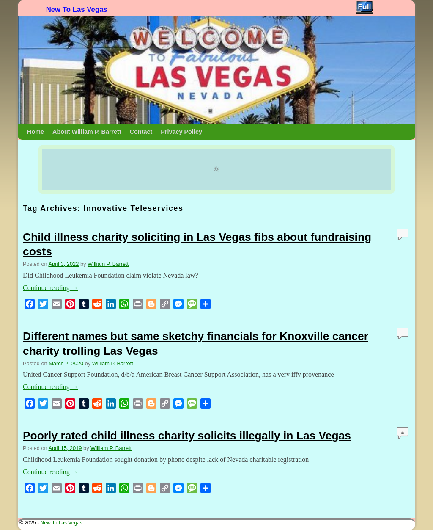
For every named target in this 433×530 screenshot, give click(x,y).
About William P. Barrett (86, 131)
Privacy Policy (181, 131)
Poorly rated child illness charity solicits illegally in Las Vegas (187, 435)
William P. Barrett (108, 264)
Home (35, 131)
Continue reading (50, 287)
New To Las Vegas (76, 10)
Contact (141, 131)
